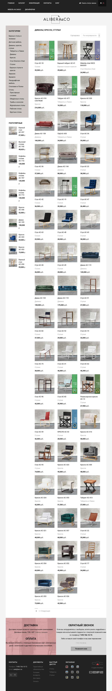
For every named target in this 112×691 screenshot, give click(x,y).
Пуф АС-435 (62, 134)
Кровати (12, 77)
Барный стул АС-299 (22, 262)
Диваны (13, 54)
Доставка (36, 678)
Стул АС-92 (62, 331)
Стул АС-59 (39, 432)
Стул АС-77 (84, 563)
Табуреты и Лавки (17, 51)
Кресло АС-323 (63, 465)
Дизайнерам (30, 9)
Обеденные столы (17, 99)
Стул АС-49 (62, 265)
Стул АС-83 (62, 397)
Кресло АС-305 (86, 465)
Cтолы (51, 669)
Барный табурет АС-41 (66, 63)
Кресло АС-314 (86, 432)
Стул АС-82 (39, 331)
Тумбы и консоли (16, 102)
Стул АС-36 (39, 166)
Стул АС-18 (39, 63)
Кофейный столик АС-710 (23, 158)
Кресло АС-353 (40, 596)
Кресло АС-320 (86, 98)
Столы (11, 90)
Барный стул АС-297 (22, 130)
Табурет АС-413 (86, 498)
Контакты (47, 3)
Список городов (41, 632)
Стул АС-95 (39, 465)
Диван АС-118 (63, 298)
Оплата (35, 681)
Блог (57, 3)
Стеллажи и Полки (16, 86)
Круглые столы (16, 112)
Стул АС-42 (39, 199)
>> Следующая (44, 611)
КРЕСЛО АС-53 (63, 432)
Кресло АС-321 (40, 531)
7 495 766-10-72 (21, 667)
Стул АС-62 (84, 364)
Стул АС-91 (84, 298)
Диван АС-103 (40, 298)
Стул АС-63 (39, 232)
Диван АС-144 (63, 166)
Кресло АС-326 (63, 596)
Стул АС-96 (39, 397)
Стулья (12, 64)
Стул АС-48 (62, 232)
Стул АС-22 (84, 531)
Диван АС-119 (85, 265)
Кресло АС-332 (63, 563)
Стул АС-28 (39, 265)
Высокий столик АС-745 (22, 144)
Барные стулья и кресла (67, 67)
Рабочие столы (16, 109)
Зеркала (12, 74)
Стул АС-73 (84, 331)
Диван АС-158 (40, 134)
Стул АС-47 (84, 199)
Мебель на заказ (14, 9)
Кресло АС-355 (63, 498)
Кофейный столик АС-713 (23, 192)
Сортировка (75, 36)
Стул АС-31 (62, 364)
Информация (34, 3)
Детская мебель (15, 42)
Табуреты (52, 672)
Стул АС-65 (84, 232)
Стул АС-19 (62, 199)
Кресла (12, 58)
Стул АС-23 (84, 166)
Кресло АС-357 (63, 531)
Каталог (21, 3)
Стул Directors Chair (17, 61)
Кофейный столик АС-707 (23, 175)
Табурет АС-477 (64, 98)
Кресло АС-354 (40, 563)
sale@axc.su (17, 669)
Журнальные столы (17, 105)
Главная (11, 3)
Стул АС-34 (84, 134)
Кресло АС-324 (40, 498)
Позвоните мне (81, 649)
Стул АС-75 (39, 364)
